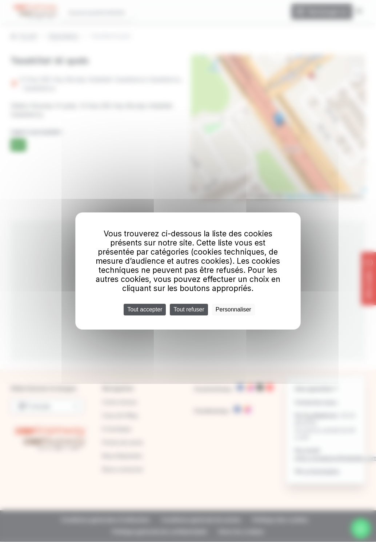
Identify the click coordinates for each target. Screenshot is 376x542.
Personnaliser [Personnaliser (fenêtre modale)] (233, 309)
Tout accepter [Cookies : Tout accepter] (144, 309)
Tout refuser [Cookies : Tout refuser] (188, 309)
